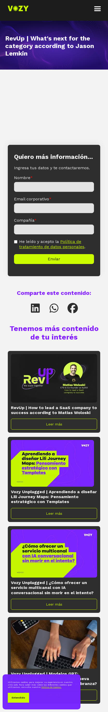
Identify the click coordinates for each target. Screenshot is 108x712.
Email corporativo (32, 198)
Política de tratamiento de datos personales (51, 244)
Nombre (23, 177)
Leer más (54, 424)
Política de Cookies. (51, 687)
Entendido (18, 697)
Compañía (25, 220)
